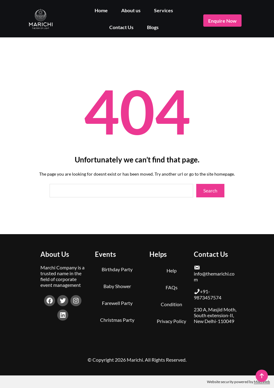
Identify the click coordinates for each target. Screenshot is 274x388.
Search (210, 190)
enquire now (222, 21)
